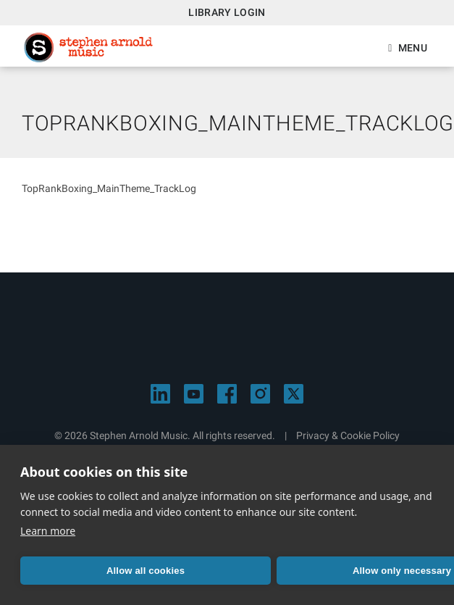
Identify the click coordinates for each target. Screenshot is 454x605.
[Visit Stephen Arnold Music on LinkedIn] (160, 394)
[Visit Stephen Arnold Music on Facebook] (227, 394)
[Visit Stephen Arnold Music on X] (293, 394)
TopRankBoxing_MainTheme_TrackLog (109, 188)
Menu (412, 48)
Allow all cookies (145, 570)
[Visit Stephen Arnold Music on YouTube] (193, 394)
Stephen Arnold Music (88, 47)
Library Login (227, 12)
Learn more (47, 531)
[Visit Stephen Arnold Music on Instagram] (260, 394)
